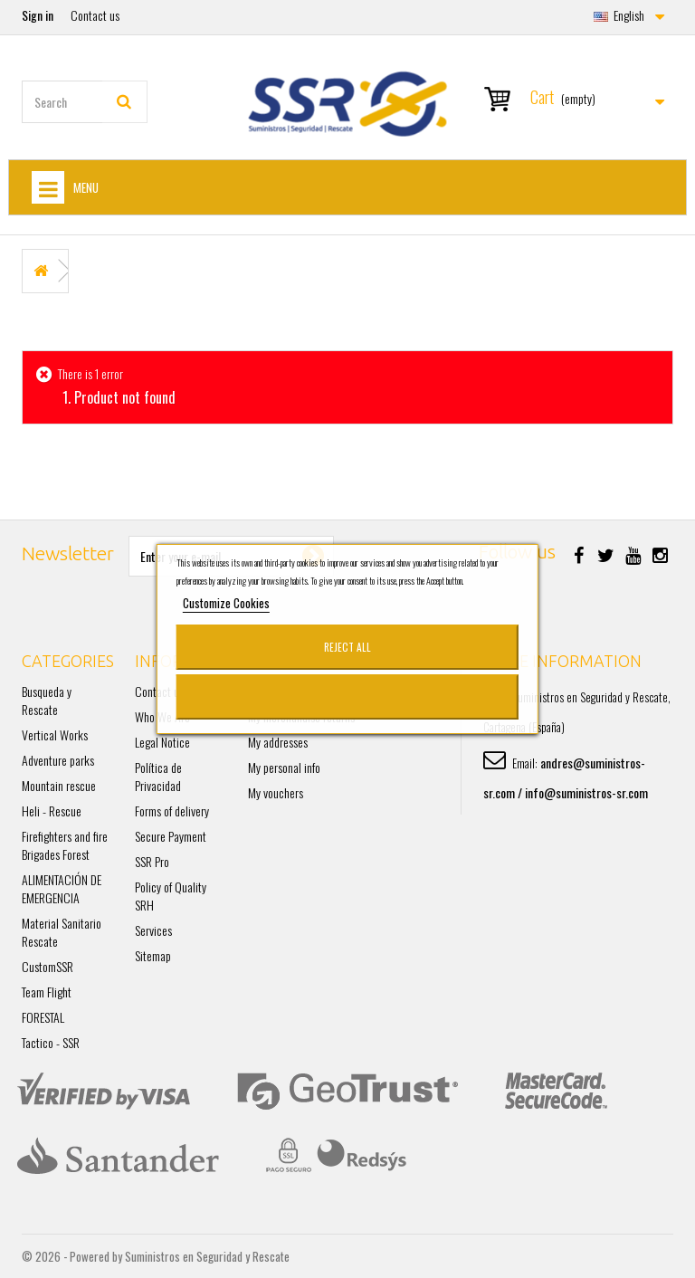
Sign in (37, 14)
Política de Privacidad (158, 776)
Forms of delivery (172, 810)
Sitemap (153, 955)
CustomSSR (47, 966)
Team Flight (46, 991)
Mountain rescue (59, 785)
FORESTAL (43, 1016)
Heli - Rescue (51, 810)
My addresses (278, 741)
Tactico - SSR (51, 1042)
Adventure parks (58, 759)
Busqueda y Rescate (46, 700)
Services (153, 929)
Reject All (347, 646)
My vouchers (275, 792)
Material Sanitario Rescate (61, 931)
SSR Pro (152, 861)
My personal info (284, 767)
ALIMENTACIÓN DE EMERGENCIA (61, 888)
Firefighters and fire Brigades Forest (65, 844)
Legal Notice (162, 741)
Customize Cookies (226, 603)
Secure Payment (170, 835)
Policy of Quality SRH (170, 895)
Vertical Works (55, 734)
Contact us (95, 14)
